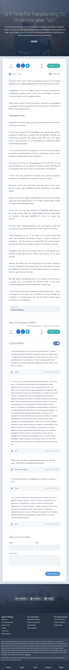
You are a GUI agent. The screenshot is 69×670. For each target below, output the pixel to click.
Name (21, 546)
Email (47, 546)
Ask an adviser (31, 628)
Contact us (5, 631)
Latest (8, 665)
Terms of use (6, 625)
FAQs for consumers (33, 622)
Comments (34, 559)
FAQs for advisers (59, 622)
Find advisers (31, 625)
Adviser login (58, 625)
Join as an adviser (59, 619)
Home (14, 74)
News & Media (6, 634)
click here (27, 654)
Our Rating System (7, 622)
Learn (22, 664)
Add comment (52, 574)
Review (48, 664)
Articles (35, 599)
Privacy (4, 628)
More (61, 664)
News (20, 74)
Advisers (21, 599)
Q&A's (49, 599)
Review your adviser (33, 619)
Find (35, 664)
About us (4, 619)
